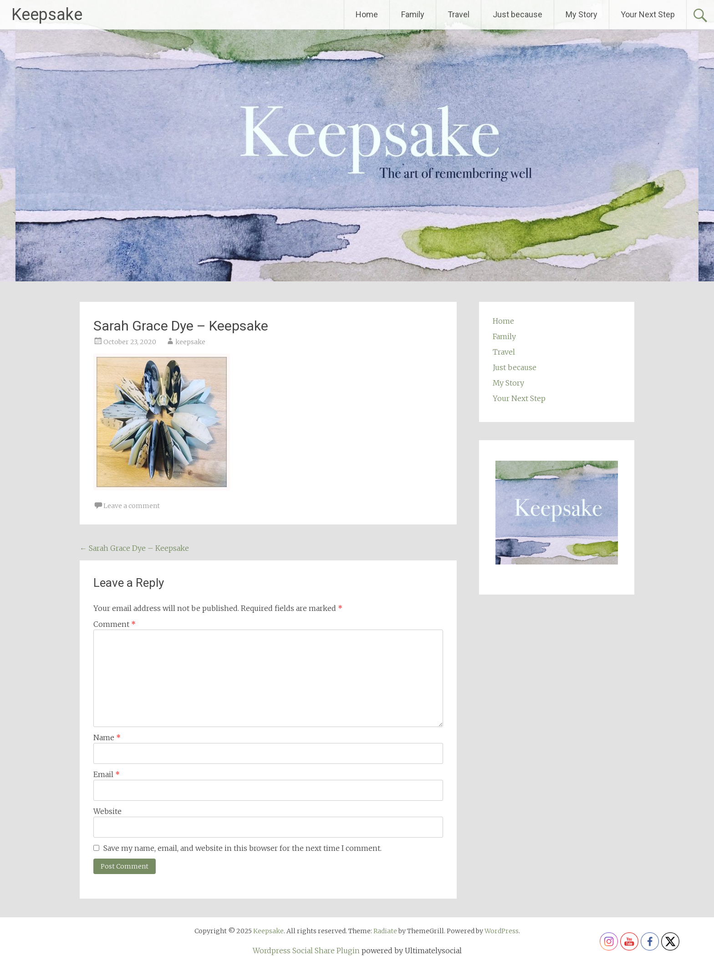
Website (107, 811)
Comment (114, 624)
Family (412, 14)
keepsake (190, 342)
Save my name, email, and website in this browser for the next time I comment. (242, 848)
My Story (581, 14)
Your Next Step (648, 14)
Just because (517, 14)
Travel (458, 14)
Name (107, 737)
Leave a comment (131, 506)
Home (367, 14)
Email (106, 774)
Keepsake (46, 14)
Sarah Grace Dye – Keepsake (134, 548)
